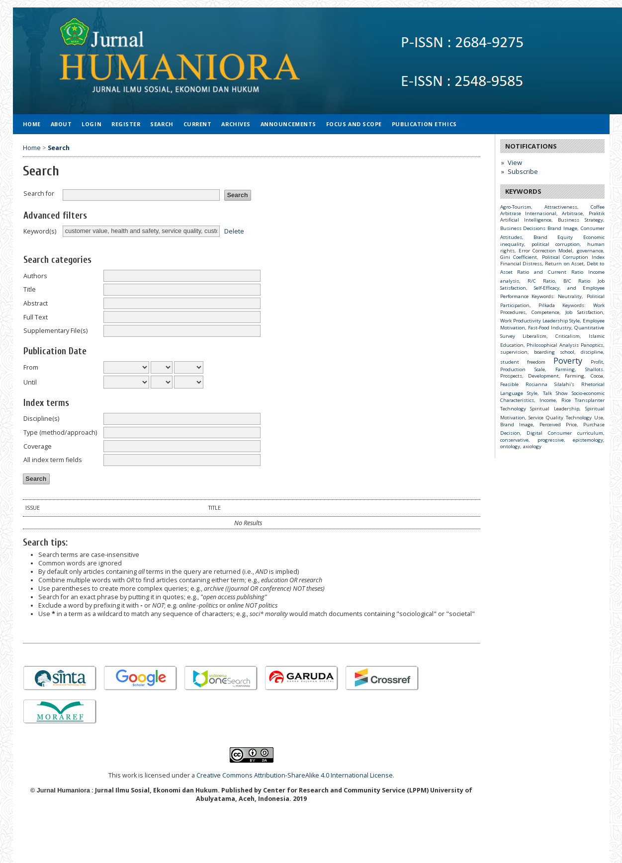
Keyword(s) (39, 231)
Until (30, 382)
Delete (234, 231)
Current (197, 124)
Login (91, 124)
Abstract (35, 303)
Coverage (37, 446)
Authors (35, 276)
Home (32, 124)
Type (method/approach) (60, 432)
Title (29, 289)
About (61, 124)
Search (161, 124)
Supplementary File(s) (55, 330)
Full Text (35, 317)
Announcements (288, 124)
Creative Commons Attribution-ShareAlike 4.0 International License (294, 775)
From (30, 367)
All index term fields (52, 460)
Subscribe (523, 171)
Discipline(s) (41, 418)
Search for (38, 193)
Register (125, 124)
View (515, 162)
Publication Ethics (424, 124)
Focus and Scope (354, 124)
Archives (235, 124)
